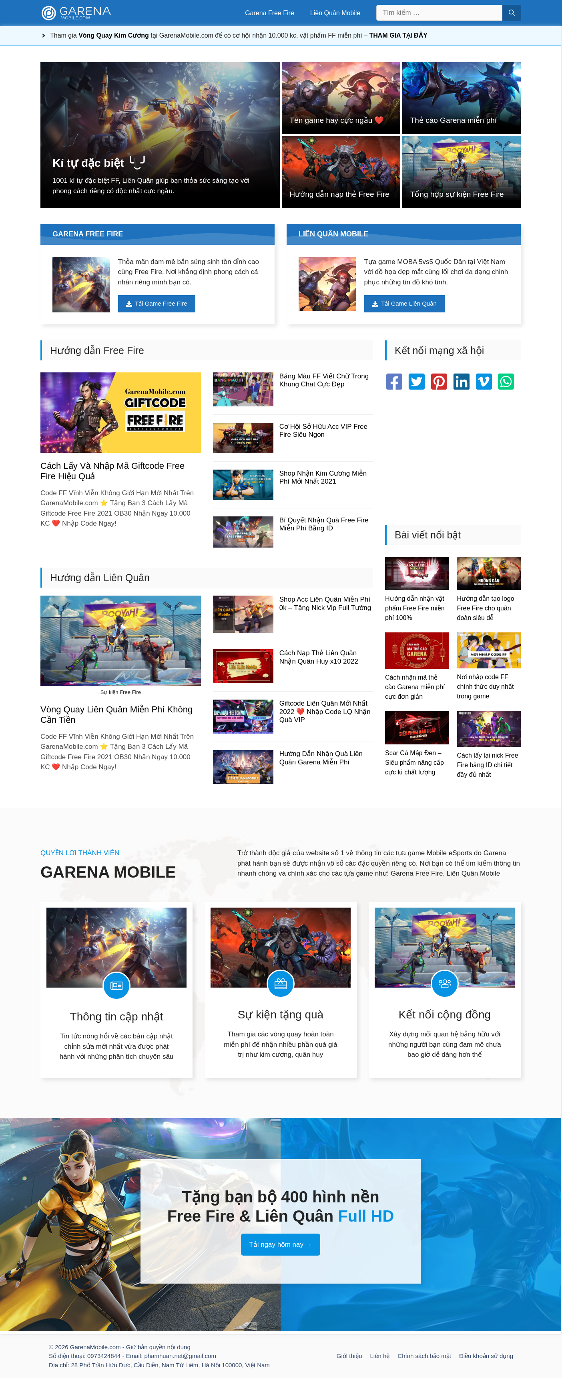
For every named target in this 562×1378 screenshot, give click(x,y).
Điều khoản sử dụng (486, 1356)
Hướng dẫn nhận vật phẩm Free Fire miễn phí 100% (415, 609)
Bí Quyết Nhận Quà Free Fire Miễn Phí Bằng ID (324, 524)
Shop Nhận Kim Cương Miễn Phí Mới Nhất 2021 (323, 478)
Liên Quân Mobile (335, 13)
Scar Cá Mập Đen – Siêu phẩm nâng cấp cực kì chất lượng (414, 763)
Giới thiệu (349, 1356)
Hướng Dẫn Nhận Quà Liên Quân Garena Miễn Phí (321, 758)
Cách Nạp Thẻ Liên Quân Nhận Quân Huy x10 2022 (318, 657)
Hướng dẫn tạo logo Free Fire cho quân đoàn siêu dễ (485, 609)
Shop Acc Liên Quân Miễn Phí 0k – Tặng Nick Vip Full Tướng (325, 604)
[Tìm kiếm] (511, 13)
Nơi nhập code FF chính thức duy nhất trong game (485, 687)
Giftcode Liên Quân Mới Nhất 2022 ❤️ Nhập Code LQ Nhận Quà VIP (325, 712)
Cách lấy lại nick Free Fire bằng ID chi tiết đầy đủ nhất (487, 765)
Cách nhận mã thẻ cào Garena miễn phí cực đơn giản (415, 687)
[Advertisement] (453, 457)
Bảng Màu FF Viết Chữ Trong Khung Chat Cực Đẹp (324, 380)
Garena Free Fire (269, 13)
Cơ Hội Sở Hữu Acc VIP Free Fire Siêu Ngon (323, 431)
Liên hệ (379, 1356)
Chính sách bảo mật (424, 1356)
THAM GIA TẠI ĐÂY (398, 35)
